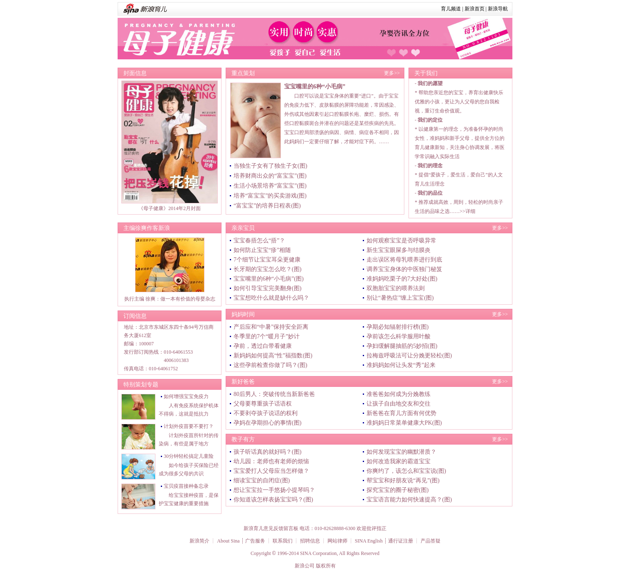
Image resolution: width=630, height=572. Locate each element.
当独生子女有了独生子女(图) (270, 166)
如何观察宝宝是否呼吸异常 (401, 240)
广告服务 (255, 541)
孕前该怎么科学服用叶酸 (399, 336)
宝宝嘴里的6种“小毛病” (314, 86)
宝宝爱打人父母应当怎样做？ (271, 471)
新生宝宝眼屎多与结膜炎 (399, 250)
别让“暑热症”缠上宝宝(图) (400, 298)
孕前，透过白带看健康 (263, 346)
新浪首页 (475, 9)
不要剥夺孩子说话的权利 (266, 413)
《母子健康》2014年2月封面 (169, 208)
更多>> (392, 73)
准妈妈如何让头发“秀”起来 (401, 365)
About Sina (228, 541)
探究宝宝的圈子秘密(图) (397, 490)
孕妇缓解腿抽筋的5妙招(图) (402, 346)
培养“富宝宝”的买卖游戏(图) (270, 196)
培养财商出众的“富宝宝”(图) (270, 176)
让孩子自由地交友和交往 (399, 404)
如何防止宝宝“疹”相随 (262, 250)
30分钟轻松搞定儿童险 (189, 456)
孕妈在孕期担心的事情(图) (267, 423)
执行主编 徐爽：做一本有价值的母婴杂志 (169, 299)
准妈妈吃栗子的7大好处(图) (402, 279)
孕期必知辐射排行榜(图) (397, 327)
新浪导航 (498, 9)
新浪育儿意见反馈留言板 (271, 528)
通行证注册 (400, 541)
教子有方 (243, 439)
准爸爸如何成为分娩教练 (399, 394)
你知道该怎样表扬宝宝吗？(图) (273, 499)
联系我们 (283, 541)
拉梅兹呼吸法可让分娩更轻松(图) (409, 355)
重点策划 (243, 73)
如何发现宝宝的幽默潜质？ (401, 452)
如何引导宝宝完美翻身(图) (267, 288)
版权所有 (326, 566)
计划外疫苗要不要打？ (189, 426)
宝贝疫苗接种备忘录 (186, 486)
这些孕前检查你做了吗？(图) (270, 365)
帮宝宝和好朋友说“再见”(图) (403, 480)
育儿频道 (451, 9)
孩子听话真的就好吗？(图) (267, 452)
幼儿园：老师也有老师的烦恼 (271, 461)
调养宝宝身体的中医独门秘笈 (404, 269)
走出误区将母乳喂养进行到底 (404, 260)
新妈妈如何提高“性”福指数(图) (273, 355)
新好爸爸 (243, 382)
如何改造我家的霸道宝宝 (399, 461)
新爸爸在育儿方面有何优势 (401, 413)
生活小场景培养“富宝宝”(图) (270, 186)
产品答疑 (431, 541)
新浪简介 (199, 541)
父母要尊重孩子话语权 (263, 404)
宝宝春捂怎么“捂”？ (259, 240)
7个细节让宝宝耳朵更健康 (267, 260)
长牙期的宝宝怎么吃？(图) (267, 269)
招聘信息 (310, 541)
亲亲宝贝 (243, 228)
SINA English (369, 541)
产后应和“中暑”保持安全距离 (271, 327)
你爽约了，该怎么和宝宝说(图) (406, 471)
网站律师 (337, 541)
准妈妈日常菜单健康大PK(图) (404, 423)
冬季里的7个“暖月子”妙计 (267, 336)
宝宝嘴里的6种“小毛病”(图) (269, 279)
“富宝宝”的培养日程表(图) (267, 206)
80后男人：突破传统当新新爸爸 (274, 394)
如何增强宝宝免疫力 (186, 396)
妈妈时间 (243, 314)
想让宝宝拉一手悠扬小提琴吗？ (274, 490)
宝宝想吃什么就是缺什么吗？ (271, 298)
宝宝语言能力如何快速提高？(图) (409, 499)
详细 (470, 211)
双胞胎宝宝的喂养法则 (396, 288)
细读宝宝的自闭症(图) (262, 480)
